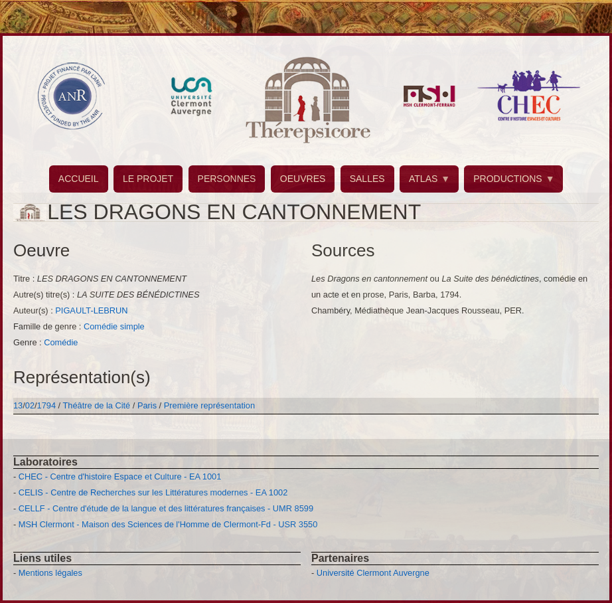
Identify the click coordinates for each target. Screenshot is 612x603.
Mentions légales (50, 573)
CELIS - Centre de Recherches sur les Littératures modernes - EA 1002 (153, 492)
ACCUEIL (78, 178)
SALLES (367, 178)
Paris (147, 405)
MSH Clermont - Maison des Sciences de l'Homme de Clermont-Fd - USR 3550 (168, 524)
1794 (46, 405)
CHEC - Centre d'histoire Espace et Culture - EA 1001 (120, 476)
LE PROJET (148, 178)
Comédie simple (114, 326)
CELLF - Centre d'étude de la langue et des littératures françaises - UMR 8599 (166, 508)
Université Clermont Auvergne (373, 573)
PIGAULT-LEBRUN (91, 310)
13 (18, 405)
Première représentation (209, 405)
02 (30, 405)
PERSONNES (227, 178)
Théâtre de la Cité (97, 405)
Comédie (61, 342)
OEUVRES (302, 178)
